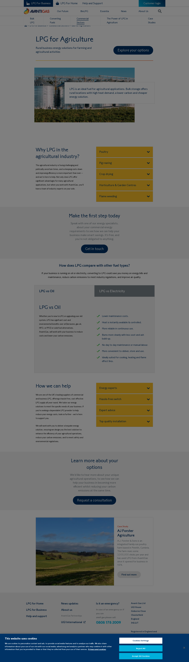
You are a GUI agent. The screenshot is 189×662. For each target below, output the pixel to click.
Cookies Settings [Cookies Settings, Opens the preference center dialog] (141, 643)
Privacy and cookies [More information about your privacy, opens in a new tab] (97, 651)
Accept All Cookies (141, 658)
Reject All (140, 651)
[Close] (184, 650)
